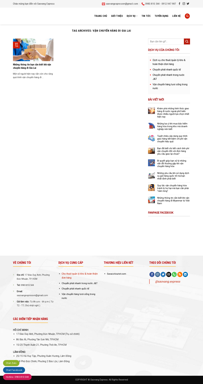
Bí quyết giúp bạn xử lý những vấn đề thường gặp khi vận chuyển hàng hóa (171, 163)
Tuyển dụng (161, 16)
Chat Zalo (11, 363)
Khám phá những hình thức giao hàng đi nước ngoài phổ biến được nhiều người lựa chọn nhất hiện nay (173, 112)
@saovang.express (167, 281)
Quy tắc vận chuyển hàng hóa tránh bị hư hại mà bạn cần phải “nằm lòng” (173, 188)
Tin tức (146, 16)
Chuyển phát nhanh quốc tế (167, 69)
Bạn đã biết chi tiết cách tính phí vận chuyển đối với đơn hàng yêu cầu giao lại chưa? (173, 151)
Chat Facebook (14, 370)
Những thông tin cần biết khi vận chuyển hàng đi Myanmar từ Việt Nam (173, 201)
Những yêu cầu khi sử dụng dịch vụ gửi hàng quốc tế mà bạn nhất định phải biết (173, 176)
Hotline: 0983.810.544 (17, 377)
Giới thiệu (117, 16)
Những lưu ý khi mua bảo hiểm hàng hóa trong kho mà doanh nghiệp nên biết (172, 126)
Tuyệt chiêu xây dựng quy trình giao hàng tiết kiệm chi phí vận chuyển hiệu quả (172, 139)
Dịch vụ (132, 16)
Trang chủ (100, 16)
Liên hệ (176, 16)
